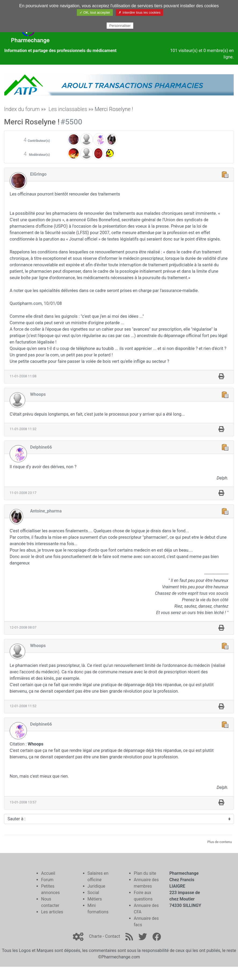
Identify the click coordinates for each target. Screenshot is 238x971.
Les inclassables (67, 109)
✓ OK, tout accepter (95, 12)
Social (93, 892)
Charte (95, 936)
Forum (47, 879)
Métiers (95, 899)
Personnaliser (120, 26)
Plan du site (145, 873)
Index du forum (22, 109)
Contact (112, 936)
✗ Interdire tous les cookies (139, 12)
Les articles (52, 911)
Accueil (48, 873)
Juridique (96, 886)
